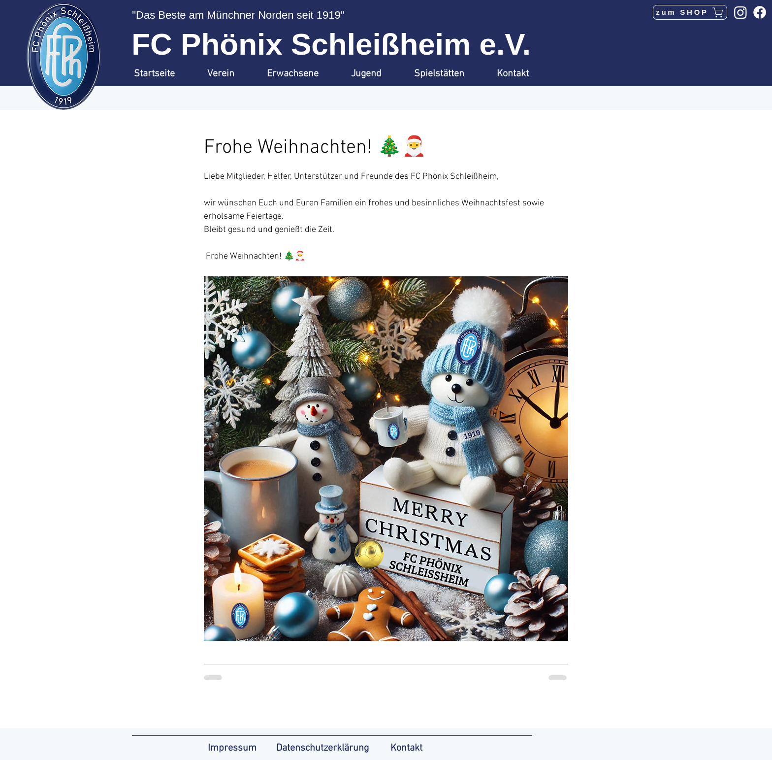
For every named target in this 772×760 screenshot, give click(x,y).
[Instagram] (740, 12)
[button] (229, 74)
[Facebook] (759, 12)
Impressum (232, 748)
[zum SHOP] (690, 12)
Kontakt (406, 748)
